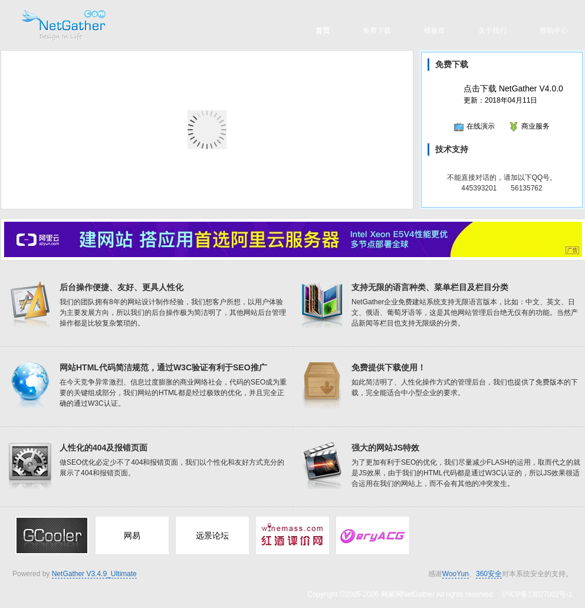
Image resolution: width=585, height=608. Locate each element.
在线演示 (474, 126)
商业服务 (529, 126)
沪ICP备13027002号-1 (537, 594)
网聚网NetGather (408, 594)
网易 (132, 535)
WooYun (455, 574)
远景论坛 (212, 535)
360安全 (489, 574)
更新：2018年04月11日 (513, 94)
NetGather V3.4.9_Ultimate (94, 574)
